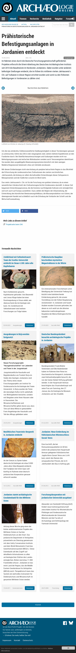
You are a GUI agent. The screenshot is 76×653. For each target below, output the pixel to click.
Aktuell (13, 18)
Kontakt (17, 640)
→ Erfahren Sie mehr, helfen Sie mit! (17, 635)
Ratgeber (59, 18)
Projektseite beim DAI (14, 224)
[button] (10, 211)
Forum (69, 18)
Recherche (34, 18)
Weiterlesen (29, 325)
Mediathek (46, 18)
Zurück (38, 605)
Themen (23, 18)
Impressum (7, 640)
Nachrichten (34, 24)
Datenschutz (28, 640)
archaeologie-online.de (10, 24)
